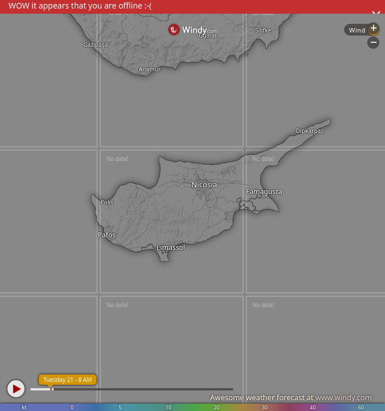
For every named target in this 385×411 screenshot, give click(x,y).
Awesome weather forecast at (291, 397)
